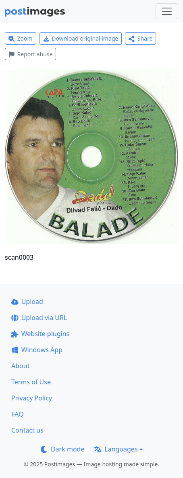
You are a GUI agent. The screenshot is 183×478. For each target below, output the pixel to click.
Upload (27, 301)
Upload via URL (39, 317)
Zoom (20, 38)
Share (140, 38)
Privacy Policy (31, 398)
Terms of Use (31, 381)
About (20, 365)
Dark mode (62, 449)
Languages (115, 449)
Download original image (81, 38)
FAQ (17, 414)
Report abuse (30, 54)
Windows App (36, 349)
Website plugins (40, 333)
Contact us (27, 430)
